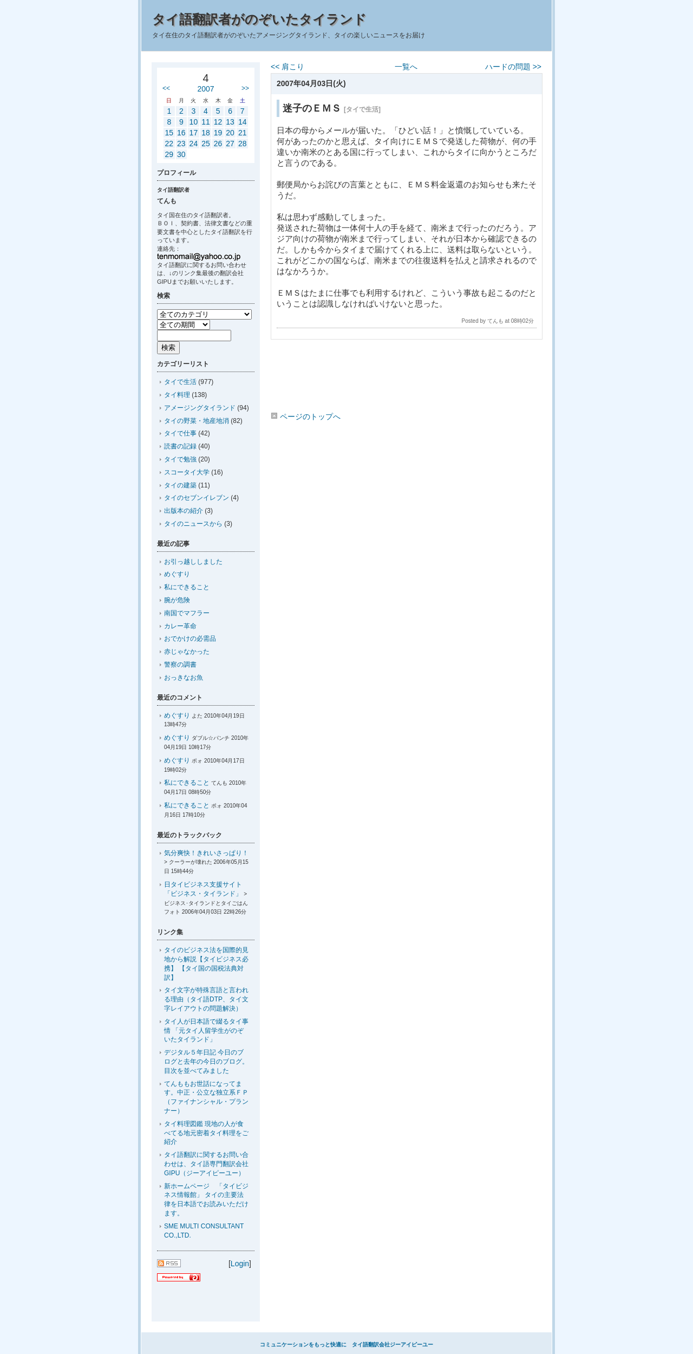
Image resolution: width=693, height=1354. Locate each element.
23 (181, 143)
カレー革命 (180, 626)
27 (230, 143)
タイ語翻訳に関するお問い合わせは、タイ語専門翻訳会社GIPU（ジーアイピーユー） (206, 1164)
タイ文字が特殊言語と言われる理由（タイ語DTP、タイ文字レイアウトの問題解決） (206, 999)
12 (218, 122)
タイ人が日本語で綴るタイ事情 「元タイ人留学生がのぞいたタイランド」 (206, 1031)
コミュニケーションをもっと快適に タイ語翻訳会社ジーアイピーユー (346, 1345)
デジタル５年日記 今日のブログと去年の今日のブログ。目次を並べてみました (206, 1062)
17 (193, 132)
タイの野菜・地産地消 (196, 421)
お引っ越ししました (193, 561)
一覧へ (406, 66)
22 (169, 143)
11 (205, 122)
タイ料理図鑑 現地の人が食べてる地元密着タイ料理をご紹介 (206, 1133)
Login (240, 1263)
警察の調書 (180, 664)
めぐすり (177, 574)
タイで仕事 (180, 433)
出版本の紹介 (183, 511)
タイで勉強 (180, 459)
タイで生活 (180, 382)
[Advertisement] (406, 377)
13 (230, 122)
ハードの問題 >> (513, 66)
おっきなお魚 (183, 677)
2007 (205, 88)
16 (181, 132)
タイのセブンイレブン (196, 498)
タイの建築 (180, 485)
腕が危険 (177, 600)
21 (242, 132)
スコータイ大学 (187, 472)
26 (218, 143)
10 (193, 122)
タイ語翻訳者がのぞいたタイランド (259, 19)
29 (169, 154)
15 (169, 132)
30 (181, 154)
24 (193, 143)
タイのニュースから (193, 524)
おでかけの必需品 (190, 638)
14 (242, 122)
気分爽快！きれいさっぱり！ (206, 853)
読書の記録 (180, 446)
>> (245, 88)
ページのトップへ (306, 416)
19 (218, 132)
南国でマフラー (187, 613)
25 (205, 143)
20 (230, 132)
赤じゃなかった (187, 651)
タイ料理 (177, 395)
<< (166, 88)
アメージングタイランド (200, 408)
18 (205, 132)
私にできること (187, 587)
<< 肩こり (287, 66)
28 (242, 143)
